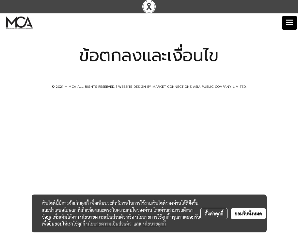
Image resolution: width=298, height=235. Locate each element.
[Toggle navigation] (289, 23)
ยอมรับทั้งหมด (248, 213)
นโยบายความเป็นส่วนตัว (109, 224)
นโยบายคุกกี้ (154, 224)
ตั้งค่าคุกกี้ (214, 213)
